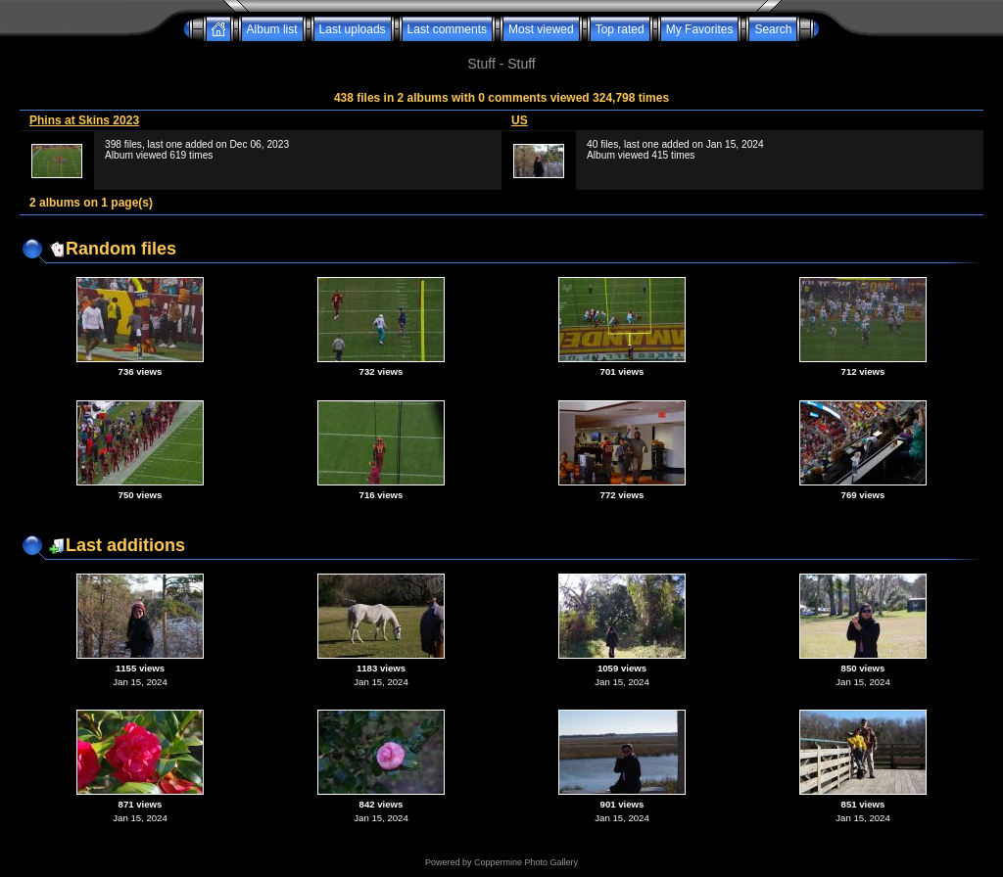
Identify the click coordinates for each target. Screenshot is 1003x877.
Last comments (447, 29)
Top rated (620, 29)
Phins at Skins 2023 (84, 120)
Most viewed (541, 29)
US (519, 120)
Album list (272, 29)
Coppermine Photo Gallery (526, 862)
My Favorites (700, 29)
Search (772, 29)
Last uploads (352, 29)
